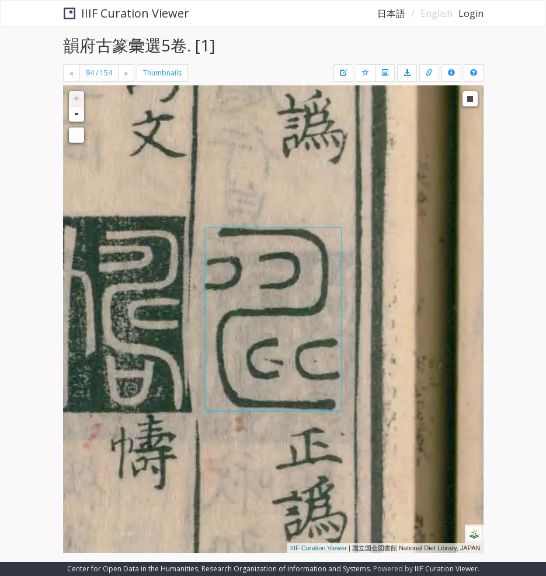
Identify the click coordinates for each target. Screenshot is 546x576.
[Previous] (71, 73)
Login (471, 13)
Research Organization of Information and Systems (285, 569)
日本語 (391, 13)
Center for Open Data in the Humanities (132, 569)
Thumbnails (162, 73)
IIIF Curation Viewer (126, 13)
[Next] (126, 73)
